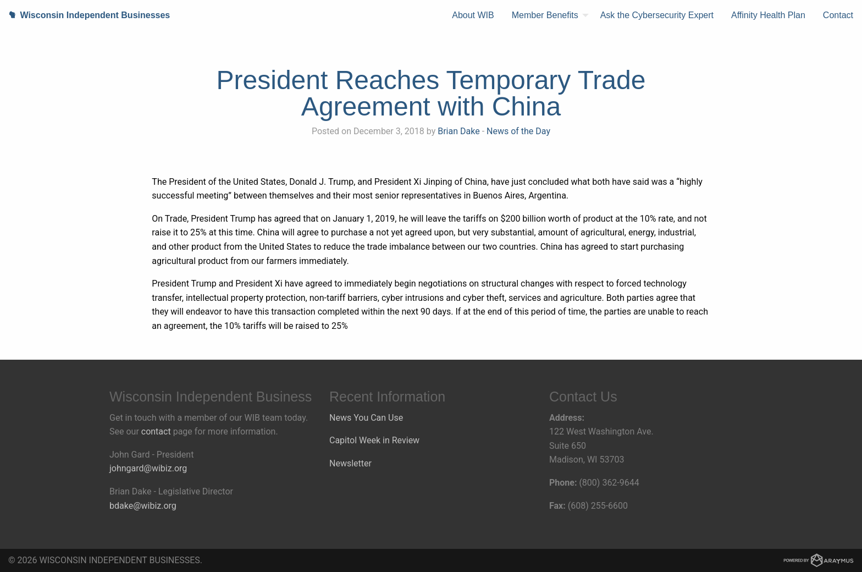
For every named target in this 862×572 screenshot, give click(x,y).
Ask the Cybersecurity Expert (657, 15)
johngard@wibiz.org (148, 468)
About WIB (473, 15)
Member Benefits (545, 15)
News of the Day (518, 131)
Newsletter (350, 463)
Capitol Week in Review (374, 440)
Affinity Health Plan (768, 15)
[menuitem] (472, 15)
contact (156, 431)
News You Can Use (366, 418)
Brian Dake (458, 131)
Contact (838, 15)
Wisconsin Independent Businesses (85, 15)
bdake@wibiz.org (142, 506)
